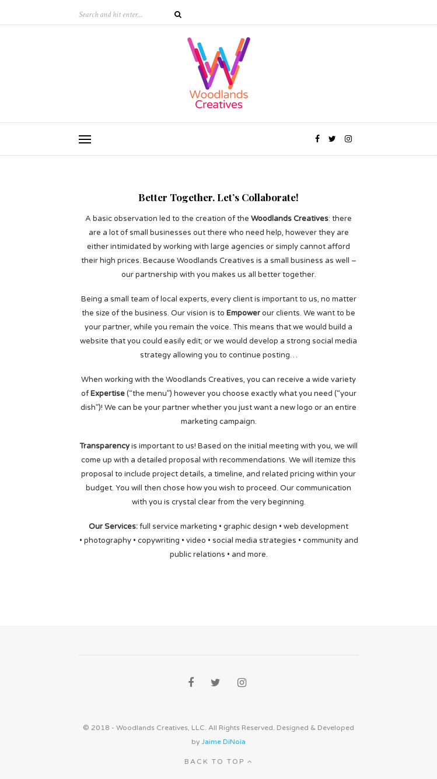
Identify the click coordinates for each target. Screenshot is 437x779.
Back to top (218, 761)
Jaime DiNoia (223, 742)
